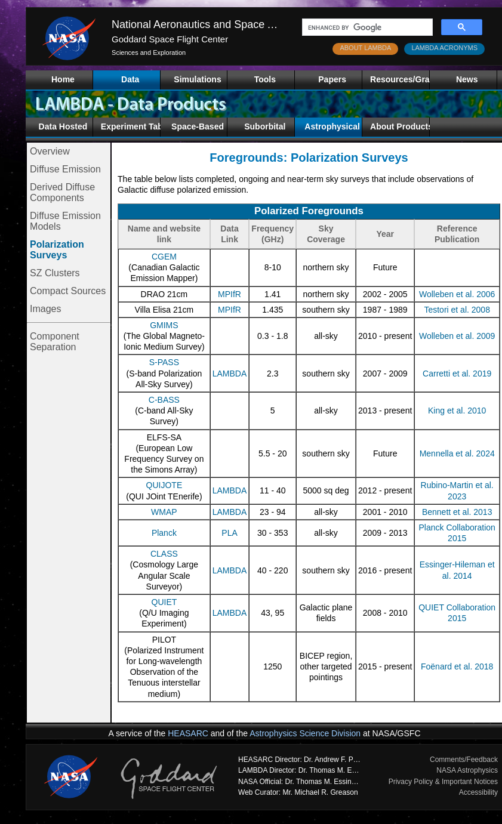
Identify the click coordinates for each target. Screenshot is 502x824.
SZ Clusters (55, 273)
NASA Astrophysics (467, 770)
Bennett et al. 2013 (457, 512)
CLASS (164, 553)
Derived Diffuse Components (62, 192)
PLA (229, 533)
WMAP (164, 512)
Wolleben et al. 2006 (457, 294)
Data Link (229, 234)
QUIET (164, 602)
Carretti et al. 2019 (457, 373)
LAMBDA (229, 373)
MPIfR (229, 294)
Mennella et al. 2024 (457, 453)
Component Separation (54, 341)
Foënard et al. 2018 (457, 666)
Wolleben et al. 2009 (457, 336)
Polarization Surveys (57, 249)
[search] (366, 27)
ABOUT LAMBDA (365, 47)
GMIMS (164, 325)
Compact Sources (68, 291)
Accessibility (478, 792)
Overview (50, 151)
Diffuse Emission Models (65, 221)
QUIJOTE (164, 485)
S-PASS (164, 362)
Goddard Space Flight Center (170, 39)
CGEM (164, 256)
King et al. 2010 (457, 410)
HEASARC (188, 733)
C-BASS (164, 400)
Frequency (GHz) (272, 234)
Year (385, 234)
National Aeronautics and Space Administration (223, 24)
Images (45, 309)
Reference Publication (457, 234)
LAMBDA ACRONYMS (444, 47)
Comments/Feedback (464, 759)
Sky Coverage (326, 234)
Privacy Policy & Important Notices (443, 781)
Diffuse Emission (65, 169)
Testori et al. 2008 (457, 309)
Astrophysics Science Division (305, 733)
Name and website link (164, 234)
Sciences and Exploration (149, 52)
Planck (164, 533)
